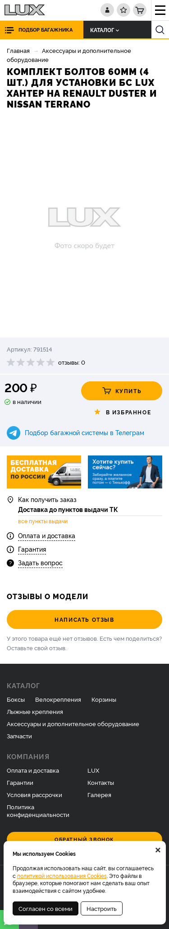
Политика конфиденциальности (38, 810)
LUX (93, 770)
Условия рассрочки (34, 794)
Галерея (99, 794)
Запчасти (19, 736)
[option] (84, 224)
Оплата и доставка (46, 535)
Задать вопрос (40, 562)
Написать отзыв (84, 619)
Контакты (100, 782)
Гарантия (32, 548)
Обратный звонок (84, 839)
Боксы (16, 699)
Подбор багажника (45, 29)
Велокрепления (58, 699)
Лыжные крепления (35, 711)
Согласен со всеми (45, 908)
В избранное (121, 412)
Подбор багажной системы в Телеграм (84, 432)
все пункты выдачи (43, 521)
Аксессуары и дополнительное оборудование (73, 723)
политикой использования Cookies (62, 875)
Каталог (104, 29)
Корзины (103, 699)
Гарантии (20, 782)
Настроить (102, 908)
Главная (18, 50)
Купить (122, 391)
